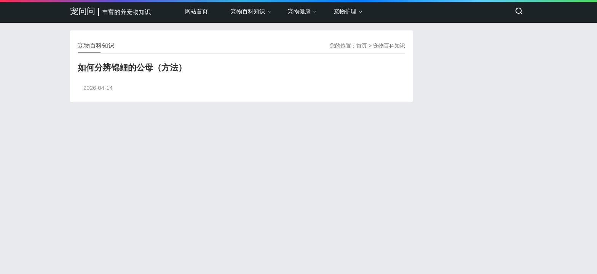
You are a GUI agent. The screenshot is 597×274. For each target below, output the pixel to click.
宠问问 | (110, 11)
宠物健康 (299, 11)
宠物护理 (345, 11)
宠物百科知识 (248, 11)
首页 (361, 46)
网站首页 (196, 11)
